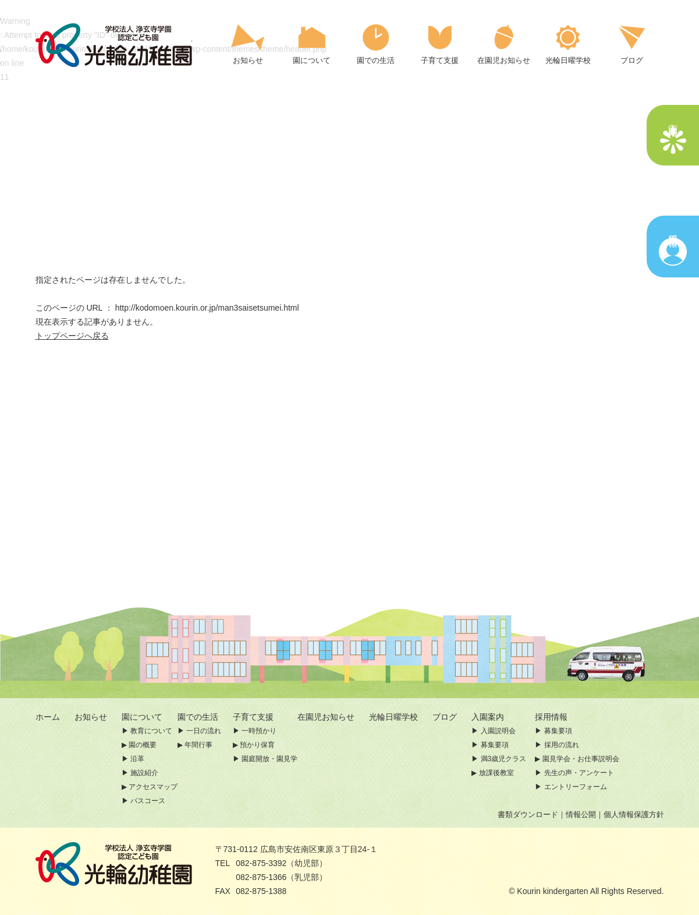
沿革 (137, 759)
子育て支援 (253, 717)
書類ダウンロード (528, 814)
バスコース (147, 801)
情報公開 (581, 814)
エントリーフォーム (575, 787)
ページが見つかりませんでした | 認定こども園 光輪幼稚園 (114, 45)
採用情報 (551, 717)
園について (142, 717)
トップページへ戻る (72, 335)
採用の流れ (561, 745)
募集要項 (495, 745)
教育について (151, 731)
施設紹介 (144, 773)
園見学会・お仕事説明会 (580, 759)
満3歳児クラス (504, 759)
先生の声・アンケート (579, 773)
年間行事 (198, 745)
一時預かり (259, 731)
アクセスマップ (153, 787)
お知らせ (90, 717)
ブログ (444, 717)
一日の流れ (203, 731)
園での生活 (198, 717)
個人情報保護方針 (634, 814)
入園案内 (495, 717)
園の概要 (143, 745)
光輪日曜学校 (393, 717)
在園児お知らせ (325, 717)
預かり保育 (257, 745)
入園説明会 (498, 731)
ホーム (48, 717)
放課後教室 (496, 773)
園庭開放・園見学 (269, 759)
